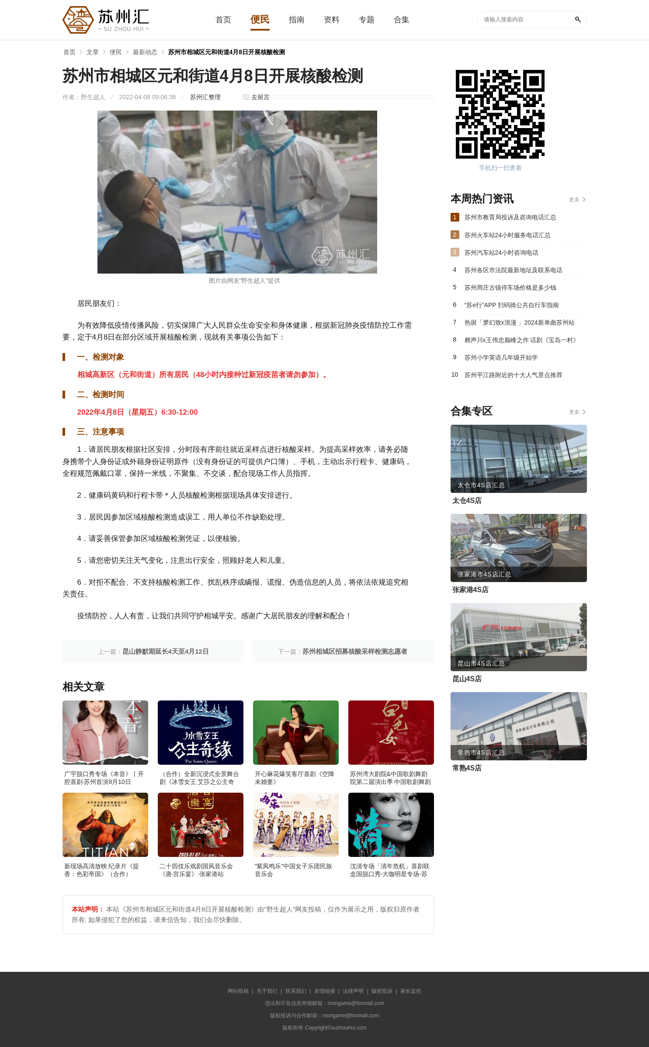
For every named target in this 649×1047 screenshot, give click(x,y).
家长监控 (410, 991)
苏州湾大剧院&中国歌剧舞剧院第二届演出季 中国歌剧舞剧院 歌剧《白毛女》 (390, 781)
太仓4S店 (467, 500)
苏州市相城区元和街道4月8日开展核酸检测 (226, 52)
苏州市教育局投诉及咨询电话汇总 (510, 217)
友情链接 (324, 991)
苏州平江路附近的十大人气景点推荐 (513, 374)
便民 (116, 52)
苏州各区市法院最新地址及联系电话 (513, 270)
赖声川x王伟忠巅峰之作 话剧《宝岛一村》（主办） (522, 342)
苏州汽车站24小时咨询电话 (502, 252)
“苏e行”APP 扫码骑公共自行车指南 (512, 305)
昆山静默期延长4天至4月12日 (165, 651)
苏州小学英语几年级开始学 (501, 357)
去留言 (260, 97)
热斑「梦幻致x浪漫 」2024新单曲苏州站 (520, 322)
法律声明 (353, 991)
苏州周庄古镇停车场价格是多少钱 (510, 287)
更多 (574, 200)
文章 (93, 52)
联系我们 (295, 991)
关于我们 (267, 991)
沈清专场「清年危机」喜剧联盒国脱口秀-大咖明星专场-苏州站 (390, 874)
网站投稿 (238, 991)
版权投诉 (381, 991)
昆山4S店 (467, 679)
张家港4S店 (470, 589)
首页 (69, 52)
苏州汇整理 (205, 97)
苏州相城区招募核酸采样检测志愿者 (354, 651)
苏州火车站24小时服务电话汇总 (508, 235)
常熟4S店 (467, 768)
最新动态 (145, 52)
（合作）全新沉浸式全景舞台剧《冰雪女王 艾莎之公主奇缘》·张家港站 (199, 781)
